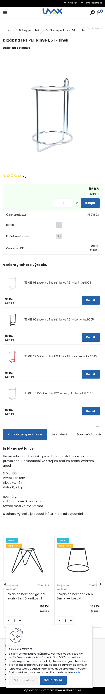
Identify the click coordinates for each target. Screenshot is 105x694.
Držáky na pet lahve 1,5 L (60, 30)
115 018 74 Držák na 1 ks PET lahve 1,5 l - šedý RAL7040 (58, 393)
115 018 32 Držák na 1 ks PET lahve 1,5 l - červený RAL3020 (60, 356)
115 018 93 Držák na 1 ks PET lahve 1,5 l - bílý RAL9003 (57, 283)
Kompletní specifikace (25, 434)
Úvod (9, 30)
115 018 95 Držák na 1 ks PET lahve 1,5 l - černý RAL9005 (59, 319)
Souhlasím (53, 680)
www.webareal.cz (68, 690)
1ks (83, 30)
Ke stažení (59, 434)
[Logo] (52, 13)
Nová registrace (93, 2)
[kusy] (63, 203)
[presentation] (5, 584)
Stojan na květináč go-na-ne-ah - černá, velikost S (26, 596)
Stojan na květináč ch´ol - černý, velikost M (76, 596)
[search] (92, 12)
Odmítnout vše (24, 680)
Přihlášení (72, 2)
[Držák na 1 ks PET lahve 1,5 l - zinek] (52, 111)
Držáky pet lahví (29, 30)
